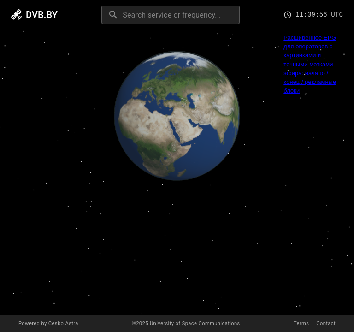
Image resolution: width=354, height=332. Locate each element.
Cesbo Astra (63, 323)
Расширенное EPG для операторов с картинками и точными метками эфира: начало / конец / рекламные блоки (309, 64)
